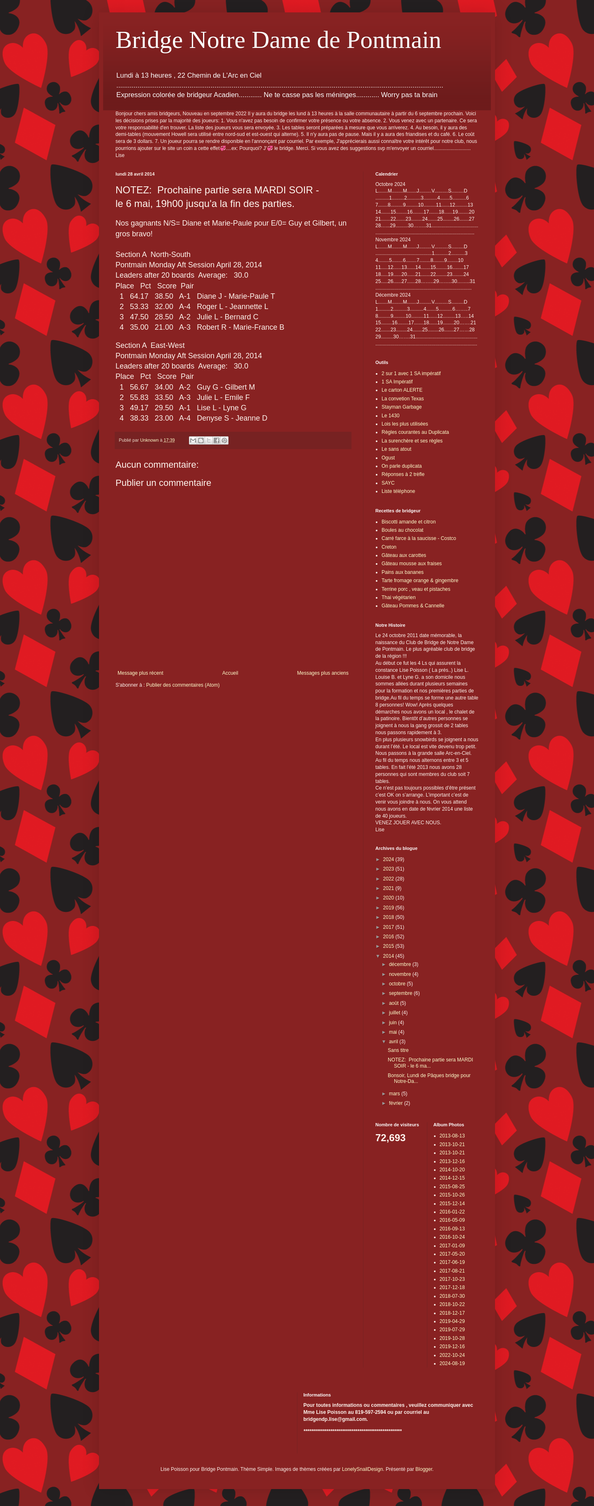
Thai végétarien (399, 597)
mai (393, 1032)
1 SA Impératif (397, 382)
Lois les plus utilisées (405, 424)
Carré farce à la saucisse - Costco (419, 538)
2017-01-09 (452, 1246)
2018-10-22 (452, 1304)
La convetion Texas (403, 399)
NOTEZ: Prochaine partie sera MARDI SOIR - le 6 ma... (430, 1062)
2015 (389, 946)
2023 (389, 869)
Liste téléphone (398, 491)
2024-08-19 (452, 1363)
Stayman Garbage (402, 407)
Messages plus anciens (323, 673)
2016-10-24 (452, 1237)
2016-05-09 (452, 1220)
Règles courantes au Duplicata (415, 432)
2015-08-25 (452, 1187)
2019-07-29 (452, 1329)
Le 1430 (390, 416)
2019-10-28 (452, 1338)
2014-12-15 (452, 1178)
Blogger (423, 1469)
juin (393, 1022)
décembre (400, 964)
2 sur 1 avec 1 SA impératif (411, 373)
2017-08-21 (452, 1271)
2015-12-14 (452, 1203)
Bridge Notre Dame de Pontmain (278, 39)
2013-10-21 (452, 1144)
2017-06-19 (452, 1262)
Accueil (230, 673)
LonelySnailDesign (362, 1469)
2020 (389, 898)
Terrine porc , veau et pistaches (416, 589)
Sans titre (398, 1050)
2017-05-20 (452, 1254)
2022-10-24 (452, 1355)
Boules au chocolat (402, 530)
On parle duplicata (402, 466)
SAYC (388, 483)
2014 (389, 956)
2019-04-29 (452, 1321)
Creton (389, 547)
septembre (401, 993)
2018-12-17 (452, 1313)
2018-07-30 (452, 1296)
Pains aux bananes (403, 572)
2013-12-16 (452, 1161)
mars (395, 1094)
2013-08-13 (452, 1136)
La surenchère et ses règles (412, 441)
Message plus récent (140, 673)
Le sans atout (396, 449)
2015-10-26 (452, 1195)
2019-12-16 (452, 1346)
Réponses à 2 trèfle (403, 474)
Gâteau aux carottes (404, 555)
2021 (389, 888)
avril (394, 1041)
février (396, 1103)
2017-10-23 (452, 1279)
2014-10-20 (452, 1170)
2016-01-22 (452, 1212)
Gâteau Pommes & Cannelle (413, 606)
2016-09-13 (452, 1229)
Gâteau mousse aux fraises (412, 563)
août (394, 1003)
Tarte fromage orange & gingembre (420, 580)
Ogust (388, 458)
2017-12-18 (452, 1287)
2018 (389, 917)
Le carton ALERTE (402, 390)
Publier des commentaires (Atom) (182, 685)
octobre (398, 984)
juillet (395, 1013)
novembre (400, 974)
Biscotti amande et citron (409, 522)
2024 (389, 859)
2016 (389, 937)
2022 (389, 879)
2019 (389, 908)
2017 (389, 927)
